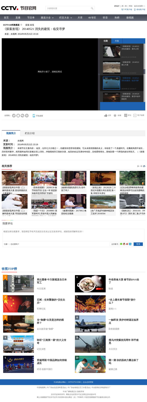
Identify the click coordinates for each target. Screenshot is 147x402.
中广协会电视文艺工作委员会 (79, 387)
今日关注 (113, 349)
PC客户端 (128, 9)
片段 (117, 41)
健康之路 (113, 369)
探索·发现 (29, 25)
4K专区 (92, 17)
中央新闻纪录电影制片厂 (101, 387)
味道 (111, 288)
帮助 (130, 6)
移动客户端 (141, 9)
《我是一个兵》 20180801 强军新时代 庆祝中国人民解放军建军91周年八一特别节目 (44, 214)
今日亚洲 (41, 288)
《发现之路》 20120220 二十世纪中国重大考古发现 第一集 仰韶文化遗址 (103, 190)
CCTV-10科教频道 (11, 25)
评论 (129, 115)
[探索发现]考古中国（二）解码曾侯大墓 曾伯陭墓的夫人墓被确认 (14, 190)
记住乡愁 (41, 349)
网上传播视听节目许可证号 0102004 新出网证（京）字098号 (60, 397)
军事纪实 (41, 309)
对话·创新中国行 (45, 369)
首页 (6, 17)
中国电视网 (41, 387)
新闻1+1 (112, 309)
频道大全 (46, 17)
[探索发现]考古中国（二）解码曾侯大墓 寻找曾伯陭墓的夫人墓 (14, 214)
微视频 (130, 17)
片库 (80, 17)
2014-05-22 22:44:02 (128, 73)
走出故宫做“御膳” (45, 329)
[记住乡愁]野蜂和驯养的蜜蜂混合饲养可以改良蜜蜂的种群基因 (132, 190)
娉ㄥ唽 (124, 6)
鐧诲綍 (116, 6)
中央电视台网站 (60, 382)
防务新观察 (114, 329)
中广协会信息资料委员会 (56, 387)
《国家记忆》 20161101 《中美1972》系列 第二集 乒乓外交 (132, 214)
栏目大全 (64, 17)
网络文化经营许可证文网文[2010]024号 (81, 394)
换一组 (139, 166)
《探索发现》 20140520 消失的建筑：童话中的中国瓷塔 (130, 96)
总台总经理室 (88, 382)
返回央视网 (139, 6)
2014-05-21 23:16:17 (128, 89)
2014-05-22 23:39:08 (128, 57)
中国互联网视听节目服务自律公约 (97, 397)
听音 (105, 17)
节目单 (31, 17)
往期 (106, 41)
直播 (18, 17)
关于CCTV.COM (74, 382)
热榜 (117, 17)
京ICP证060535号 (58, 394)
